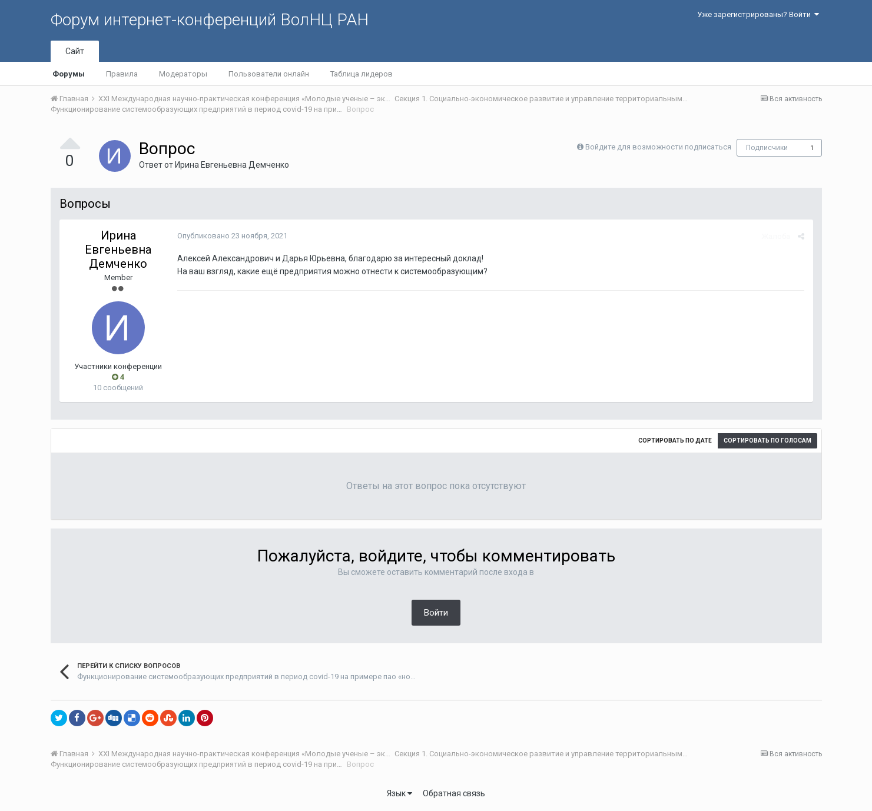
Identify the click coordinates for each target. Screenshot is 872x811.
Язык (399, 793)
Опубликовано (232, 235)
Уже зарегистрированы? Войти (758, 14)
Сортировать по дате (675, 440)
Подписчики (767, 148)
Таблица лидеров (361, 73)
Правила (122, 73)
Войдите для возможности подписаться (658, 146)
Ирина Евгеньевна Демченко (232, 164)
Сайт (74, 51)
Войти (436, 612)
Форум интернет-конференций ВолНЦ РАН (210, 19)
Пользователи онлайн (268, 73)
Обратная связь (454, 793)
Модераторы (183, 73)
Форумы (68, 73)
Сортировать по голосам (767, 440)
